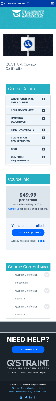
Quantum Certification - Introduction (27, 278)
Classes (23, 372)
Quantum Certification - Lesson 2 (27, 310)
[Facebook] (35, 398)
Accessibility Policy (24, 392)
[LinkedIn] (30, 398)
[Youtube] (21, 398)
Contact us (13, 208)
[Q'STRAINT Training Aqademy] (28, 11)
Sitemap (15, 388)
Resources (33, 372)
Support (43, 372)
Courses (12, 372)
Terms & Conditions (29, 388)
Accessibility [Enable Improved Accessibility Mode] (8, 3)
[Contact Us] (52, 3)
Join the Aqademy (28, 232)
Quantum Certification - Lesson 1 (27, 294)
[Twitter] (26, 398)
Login (41, 240)
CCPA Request (40, 392)
